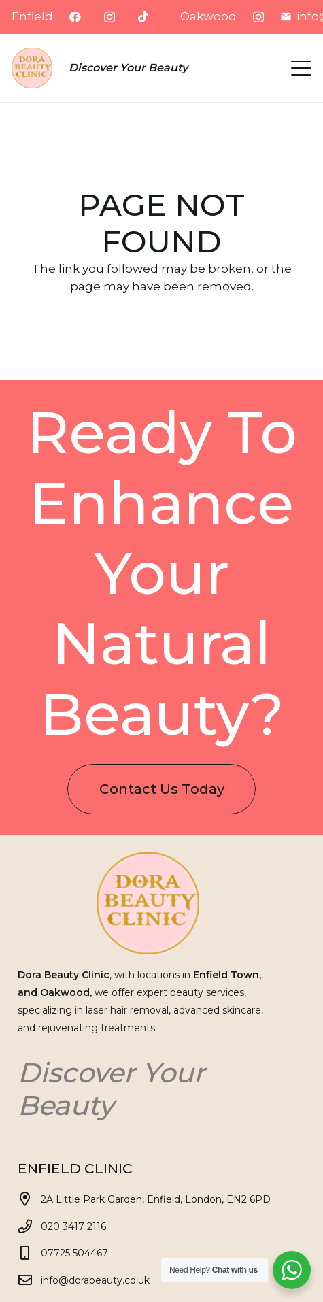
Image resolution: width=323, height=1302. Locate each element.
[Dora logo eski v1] (32, 68)
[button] (301, 68)
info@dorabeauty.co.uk (95, 1280)
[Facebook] (75, 16)
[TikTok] (143, 16)
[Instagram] (109, 17)
